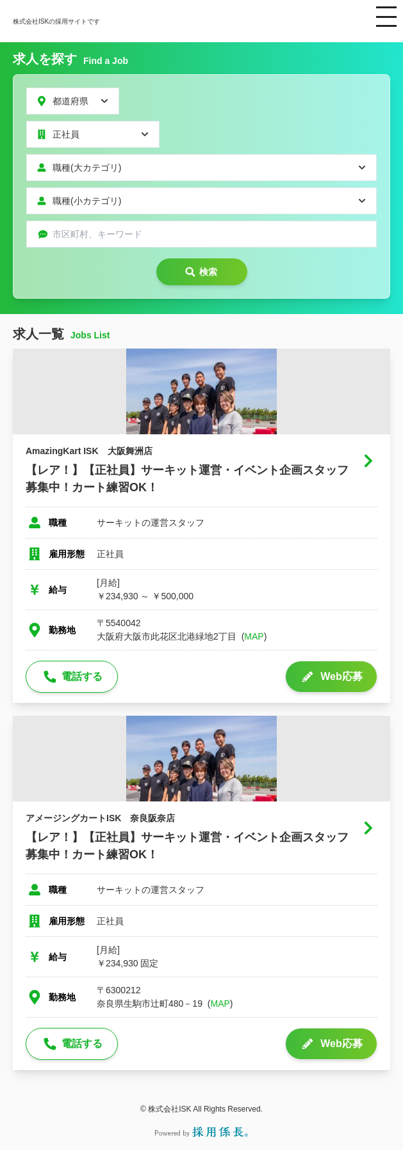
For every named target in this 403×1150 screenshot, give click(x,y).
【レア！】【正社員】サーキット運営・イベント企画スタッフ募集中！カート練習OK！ (187, 479)
